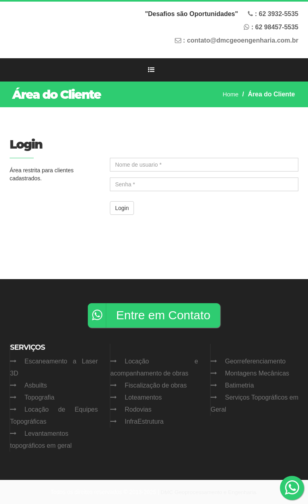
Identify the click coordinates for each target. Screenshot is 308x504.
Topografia (39, 397)
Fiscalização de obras (156, 385)
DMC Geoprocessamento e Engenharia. (209, 492)
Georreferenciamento (255, 361)
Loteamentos (143, 397)
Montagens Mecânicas (257, 373)
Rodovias (138, 409)
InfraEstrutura (144, 421)
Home (230, 94)
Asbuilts (35, 385)
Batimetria (239, 385)
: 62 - (276, 13)
